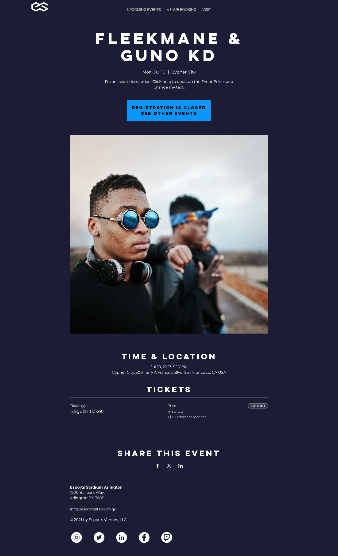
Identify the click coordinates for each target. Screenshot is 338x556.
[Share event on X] (169, 466)
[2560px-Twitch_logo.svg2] (166, 537)
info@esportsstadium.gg (93, 509)
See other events (169, 113)
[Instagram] (76, 537)
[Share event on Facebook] (157, 466)
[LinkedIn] (121, 537)
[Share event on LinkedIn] (180, 466)
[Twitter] (99, 537)
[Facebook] (144, 537)
